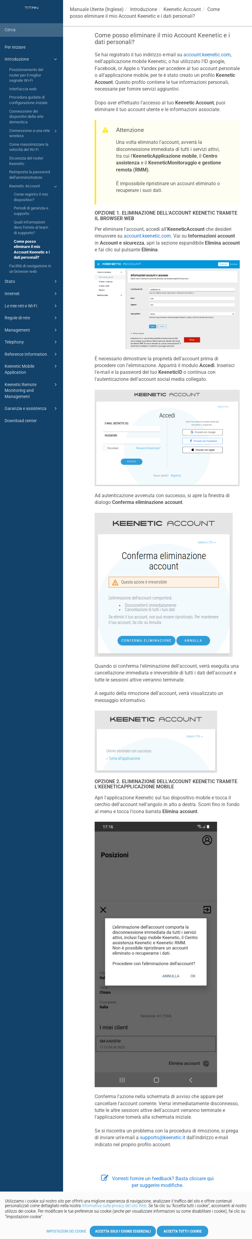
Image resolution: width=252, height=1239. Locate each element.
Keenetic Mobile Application (32, 369)
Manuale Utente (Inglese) (97, 9)
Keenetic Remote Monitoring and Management (32, 390)
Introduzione (32, 59)
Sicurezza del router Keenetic (26, 161)
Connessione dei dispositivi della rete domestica (26, 116)
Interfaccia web (22, 89)
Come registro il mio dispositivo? (31, 197)
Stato (32, 281)
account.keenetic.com (207, 55)
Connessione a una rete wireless (34, 133)
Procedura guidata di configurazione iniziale (28, 100)
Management (32, 330)
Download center (21, 420)
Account (182, 9)
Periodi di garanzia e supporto (31, 211)
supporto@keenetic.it (162, 1137)
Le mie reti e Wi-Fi (32, 305)
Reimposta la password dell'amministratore (29, 175)
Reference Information (32, 354)
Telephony (32, 342)
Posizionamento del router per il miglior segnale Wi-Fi (26, 75)
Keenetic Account (34, 186)
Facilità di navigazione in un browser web (30, 269)
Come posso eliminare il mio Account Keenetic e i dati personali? (32, 249)
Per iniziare (15, 47)
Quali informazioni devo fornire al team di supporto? (31, 227)
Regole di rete (32, 317)
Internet (32, 293)
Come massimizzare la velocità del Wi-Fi (28, 147)
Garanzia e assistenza (32, 408)
